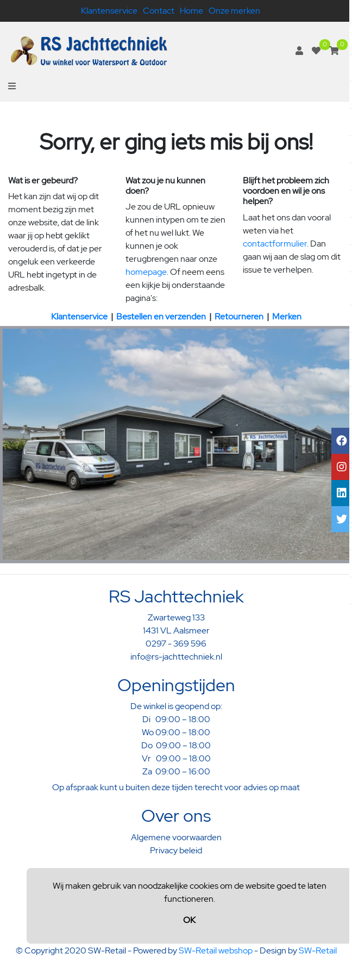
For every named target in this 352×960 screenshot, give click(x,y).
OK (189, 920)
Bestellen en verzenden (161, 316)
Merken (286, 316)
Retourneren (239, 316)
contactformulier (275, 243)
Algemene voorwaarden (176, 837)
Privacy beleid (176, 850)
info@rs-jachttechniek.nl (176, 656)
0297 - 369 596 (176, 643)
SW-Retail (318, 950)
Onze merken (234, 10)
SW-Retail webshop (216, 950)
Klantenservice (109, 10)
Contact (158, 10)
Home (191, 10)
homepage (146, 272)
